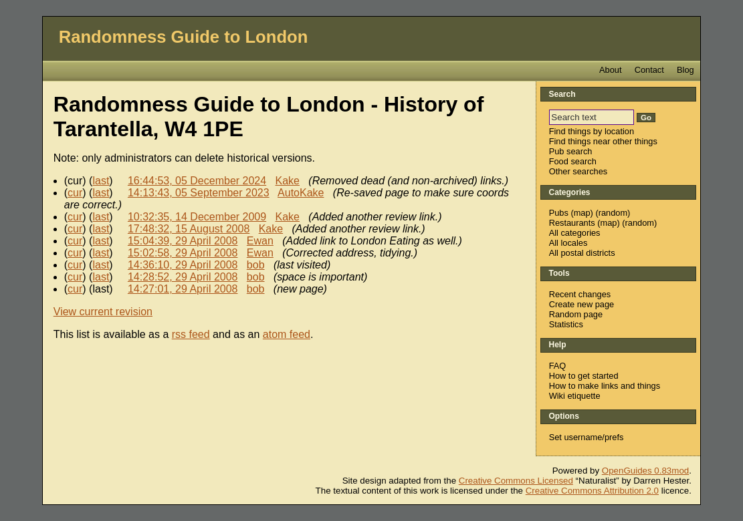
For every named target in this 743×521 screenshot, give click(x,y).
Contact (649, 70)
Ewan (260, 240)
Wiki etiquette (575, 396)
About (610, 70)
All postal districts (582, 253)
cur (75, 192)
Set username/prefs (586, 437)
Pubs (558, 213)
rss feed (191, 334)
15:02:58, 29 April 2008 (183, 252)
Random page (576, 314)
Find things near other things (603, 141)
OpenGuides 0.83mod (645, 471)
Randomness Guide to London (183, 36)
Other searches (578, 171)
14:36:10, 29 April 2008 (183, 265)
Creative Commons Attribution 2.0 (592, 491)
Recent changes (580, 294)
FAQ (557, 366)
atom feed (286, 334)
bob (256, 265)
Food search (573, 161)
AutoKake (301, 192)
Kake (288, 180)
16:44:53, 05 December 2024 (197, 180)
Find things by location (591, 131)
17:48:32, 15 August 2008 (188, 228)
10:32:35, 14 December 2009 (197, 216)
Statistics (566, 324)
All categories (575, 233)
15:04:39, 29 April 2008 (183, 240)
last (100, 180)
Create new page (581, 304)
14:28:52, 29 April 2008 (183, 277)
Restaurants (572, 223)
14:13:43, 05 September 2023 (199, 192)
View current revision (103, 311)
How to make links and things (604, 386)
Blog (685, 70)
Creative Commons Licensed (516, 481)
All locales (568, 243)
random (613, 213)
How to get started (584, 376)
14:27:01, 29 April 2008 (183, 289)
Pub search (571, 151)
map (582, 213)
